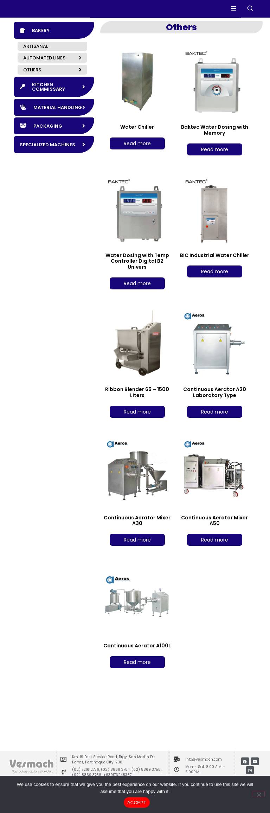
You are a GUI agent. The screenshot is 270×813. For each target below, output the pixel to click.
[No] (259, 794)
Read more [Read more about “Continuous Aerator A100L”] (137, 673)
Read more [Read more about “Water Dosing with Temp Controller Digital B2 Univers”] (137, 294)
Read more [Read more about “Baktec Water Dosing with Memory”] (214, 160)
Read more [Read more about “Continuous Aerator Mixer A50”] (214, 551)
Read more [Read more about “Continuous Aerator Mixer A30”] (137, 551)
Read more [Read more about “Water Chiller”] (137, 154)
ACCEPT (136, 802)
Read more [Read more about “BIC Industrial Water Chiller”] (214, 283)
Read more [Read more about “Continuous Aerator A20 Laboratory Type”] (214, 423)
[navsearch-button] (250, 14)
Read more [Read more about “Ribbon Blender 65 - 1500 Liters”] (137, 423)
